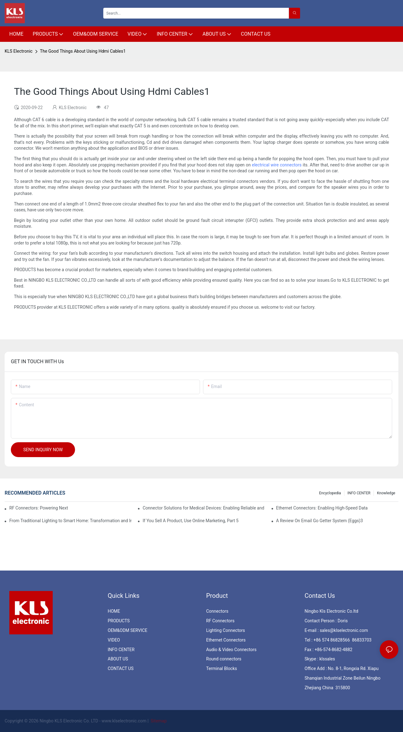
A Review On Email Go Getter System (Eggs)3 (319, 520)
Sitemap (158, 720)
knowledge (386, 493)
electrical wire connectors (276, 164)
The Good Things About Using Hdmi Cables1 (83, 51)
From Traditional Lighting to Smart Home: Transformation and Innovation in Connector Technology (70, 520)
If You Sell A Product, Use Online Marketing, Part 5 (190, 520)
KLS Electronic (19, 51)
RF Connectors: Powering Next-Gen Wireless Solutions (38, 507)
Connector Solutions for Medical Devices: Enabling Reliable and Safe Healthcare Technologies (204, 507)
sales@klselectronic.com (344, 630)
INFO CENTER (359, 493)
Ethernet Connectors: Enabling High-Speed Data (322, 507)
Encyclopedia (330, 493)
